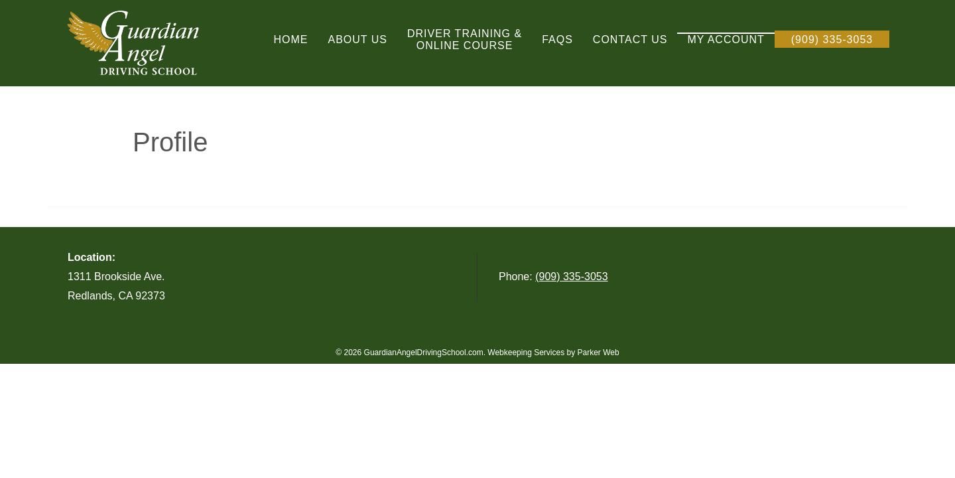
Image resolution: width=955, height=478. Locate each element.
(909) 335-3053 (571, 276)
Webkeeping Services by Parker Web (553, 352)
